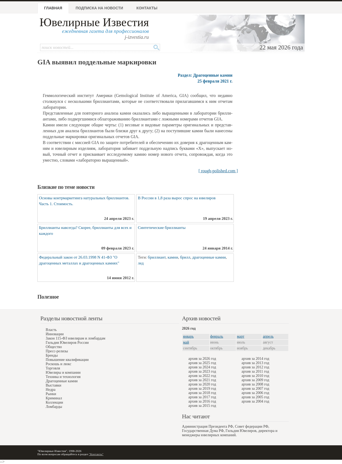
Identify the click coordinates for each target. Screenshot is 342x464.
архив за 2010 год (255, 376)
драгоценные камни (209, 257)
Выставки (53, 385)
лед (141, 263)
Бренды (52, 355)
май (186, 342)
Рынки (51, 394)
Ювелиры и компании (63, 373)
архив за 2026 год (202, 359)
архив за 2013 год (255, 363)
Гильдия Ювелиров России (67, 343)
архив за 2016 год (202, 401)
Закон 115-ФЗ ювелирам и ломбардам (75, 338)
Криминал (54, 398)
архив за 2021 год (202, 380)
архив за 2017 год (202, 397)
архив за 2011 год (255, 371)
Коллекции (54, 402)
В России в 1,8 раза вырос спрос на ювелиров (177, 198)
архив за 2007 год (255, 389)
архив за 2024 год (202, 367)
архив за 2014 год (255, 359)
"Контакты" (96, 454)
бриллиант (156, 257)
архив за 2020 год (202, 384)
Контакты (147, 8)
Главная (53, 8)
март (240, 336)
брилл (185, 257)
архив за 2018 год (202, 393)
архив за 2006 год (255, 393)
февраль (216, 336)
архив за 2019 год (202, 389)
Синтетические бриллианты (161, 227)
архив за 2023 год (202, 371)
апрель (268, 336)
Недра (50, 390)
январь (188, 336)
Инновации (55, 334)
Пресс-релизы (57, 351)
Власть (51, 330)
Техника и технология (63, 377)
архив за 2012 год (255, 367)
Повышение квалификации (67, 360)
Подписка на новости (99, 8)
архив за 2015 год (202, 406)
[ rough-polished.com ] (218, 171)
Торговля (53, 368)
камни (173, 257)
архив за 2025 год (202, 363)
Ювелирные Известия (94, 22)
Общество (54, 347)
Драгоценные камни (62, 381)
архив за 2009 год (255, 380)
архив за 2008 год (255, 384)
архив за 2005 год (255, 397)
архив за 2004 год (255, 401)
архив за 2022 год (202, 376)
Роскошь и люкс (58, 364)
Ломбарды (54, 407)
